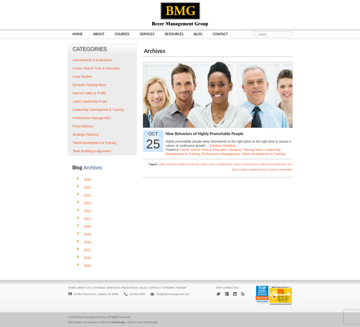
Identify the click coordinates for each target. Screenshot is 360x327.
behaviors (171, 164)
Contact (220, 34)
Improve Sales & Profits (89, 93)
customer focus (250, 164)
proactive (273, 169)
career (203, 164)
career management (220, 164)
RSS (243, 294)
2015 (87, 265)
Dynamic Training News (246, 150)
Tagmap (181, 287)
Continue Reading (222, 145)
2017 (87, 250)
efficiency (266, 164)
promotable (286, 169)
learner (263, 169)
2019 (87, 234)
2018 (87, 242)
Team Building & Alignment (92, 151)
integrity (253, 169)
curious (237, 164)
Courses (122, 34)
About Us (84, 287)
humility (243, 169)
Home (77, 34)
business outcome (188, 164)
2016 (87, 258)
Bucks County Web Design (143, 322)
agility (161, 164)
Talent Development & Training (263, 154)
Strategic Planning (86, 134)
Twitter (218, 293)
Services (147, 34)
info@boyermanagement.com (172, 294)
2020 (87, 226)
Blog (198, 34)
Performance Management (221, 154)
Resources (174, 34)
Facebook (227, 294)
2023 (87, 203)
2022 (87, 211)
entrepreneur (280, 164)
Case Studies (82, 76)
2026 (87, 179)
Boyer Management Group (92, 317)
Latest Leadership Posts (90, 101)
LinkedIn (235, 294)
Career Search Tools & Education (203, 150)
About (98, 34)
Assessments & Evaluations (92, 60)
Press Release (83, 126)
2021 (87, 219)
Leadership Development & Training (98, 110)
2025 (87, 187)
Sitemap (168, 287)
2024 (87, 195)
